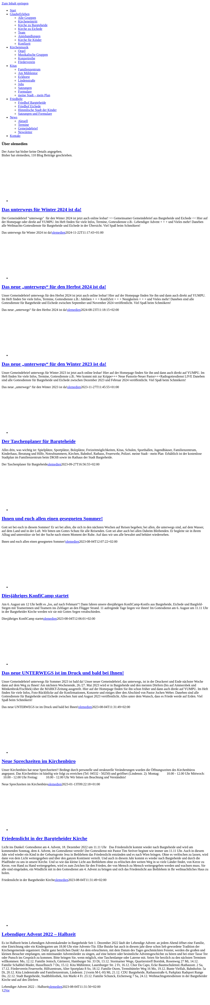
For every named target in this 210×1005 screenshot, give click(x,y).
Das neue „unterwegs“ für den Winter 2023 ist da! (54, 364)
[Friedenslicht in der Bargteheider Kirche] (42, 829)
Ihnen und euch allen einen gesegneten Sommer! (52, 518)
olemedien (58, 232)
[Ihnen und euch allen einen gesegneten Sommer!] (42, 510)
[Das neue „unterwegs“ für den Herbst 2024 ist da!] (42, 278)
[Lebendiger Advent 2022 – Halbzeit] (42, 925)
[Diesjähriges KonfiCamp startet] (42, 587)
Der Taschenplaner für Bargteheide (39, 441)
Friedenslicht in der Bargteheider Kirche (44, 838)
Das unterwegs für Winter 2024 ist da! (41, 209)
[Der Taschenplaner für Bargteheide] (42, 432)
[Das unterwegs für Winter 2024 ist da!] (42, 200)
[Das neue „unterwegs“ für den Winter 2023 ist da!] (42, 355)
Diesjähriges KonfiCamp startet (35, 595)
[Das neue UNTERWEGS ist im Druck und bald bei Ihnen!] (42, 664)
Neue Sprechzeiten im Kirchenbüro (39, 761)
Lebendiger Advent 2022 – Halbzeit (39, 934)
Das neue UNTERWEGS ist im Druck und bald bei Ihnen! (63, 672)
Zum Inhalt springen (15, 3)
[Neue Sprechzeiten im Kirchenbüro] (42, 752)
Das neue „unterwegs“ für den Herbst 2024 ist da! (54, 286)
